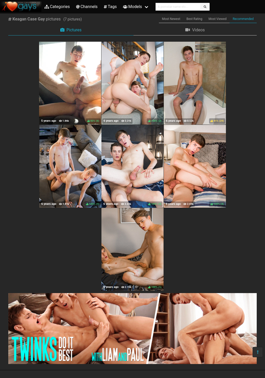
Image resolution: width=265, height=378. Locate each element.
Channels (87, 6)
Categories (57, 6)
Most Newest (171, 19)
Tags (110, 6)
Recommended (243, 19)
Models (132, 6)
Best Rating (194, 19)
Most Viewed (218, 19)
